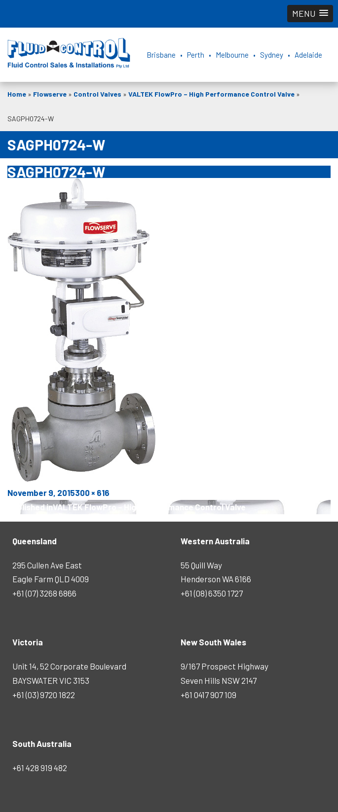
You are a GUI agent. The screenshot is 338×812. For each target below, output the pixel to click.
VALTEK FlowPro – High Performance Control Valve (211, 94)
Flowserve (50, 94)
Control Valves (97, 94)
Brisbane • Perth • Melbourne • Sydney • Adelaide (234, 54)
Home (16, 94)
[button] (310, 13)
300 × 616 (92, 492)
